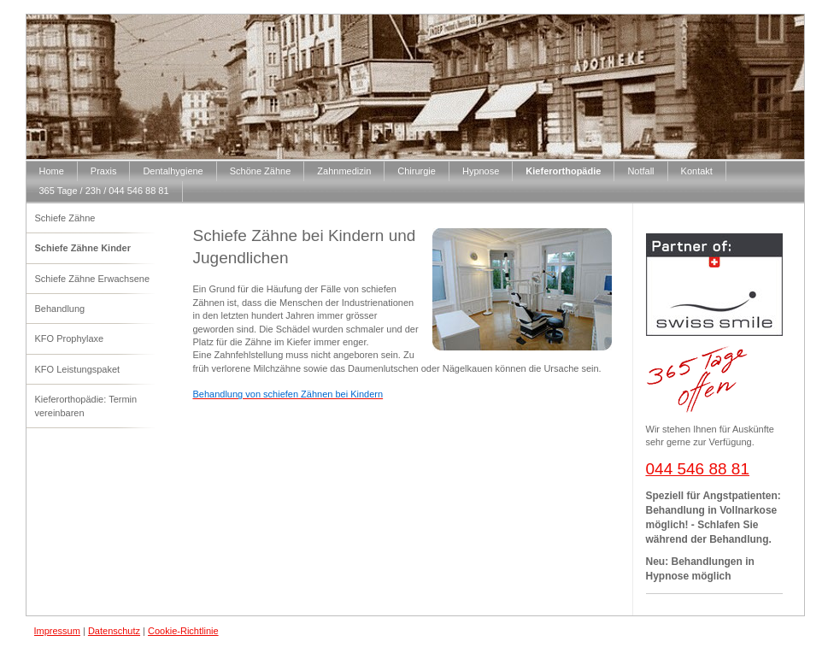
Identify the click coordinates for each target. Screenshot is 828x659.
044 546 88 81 (698, 469)
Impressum (57, 631)
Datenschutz (114, 631)
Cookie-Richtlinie (183, 631)
